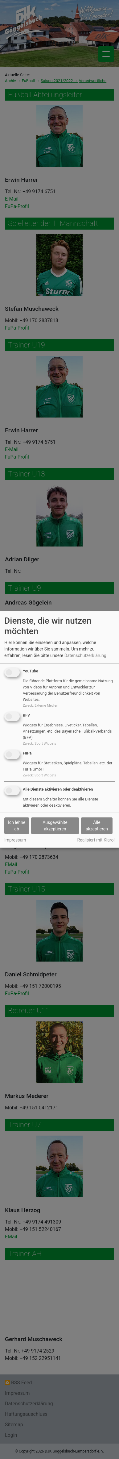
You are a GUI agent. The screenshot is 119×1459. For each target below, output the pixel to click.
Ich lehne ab (16, 825)
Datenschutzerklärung (85, 655)
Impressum (15, 840)
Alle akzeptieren (97, 825)
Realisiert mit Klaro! (96, 840)
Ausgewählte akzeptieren (55, 825)
